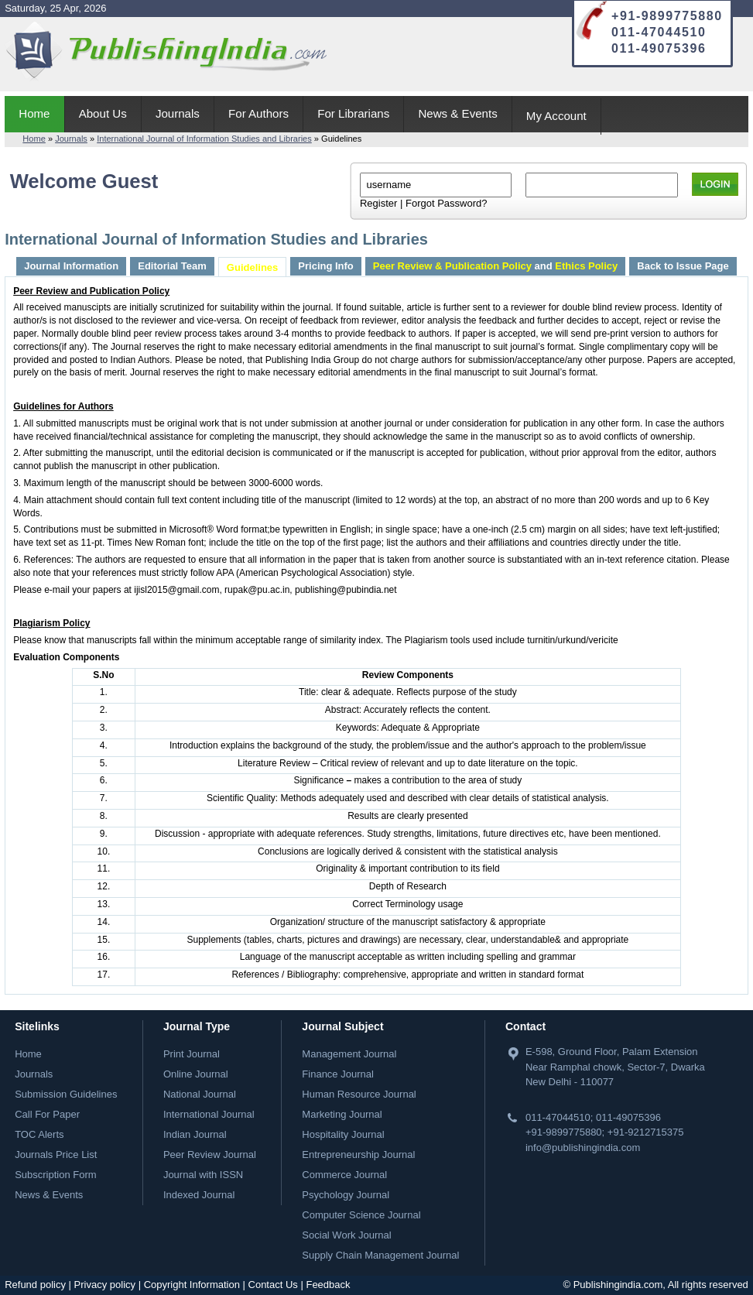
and (495, 266)
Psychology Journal (345, 1195)
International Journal (209, 1114)
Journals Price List (56, 1154)
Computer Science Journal (361, 1215)
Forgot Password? (447, 203)
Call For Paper (47, 1114)
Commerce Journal (344, 1174)
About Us (103, 113)
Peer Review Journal (209, 1154)
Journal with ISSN (203, 1174)
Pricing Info (326, 266)
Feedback (328, 1284)
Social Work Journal (346, 1235)
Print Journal (191, 1054)
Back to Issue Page (683, 266)
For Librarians (353, 113)
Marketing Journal (342, 1114)
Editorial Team (172, 266)
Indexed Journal (199, 1195)
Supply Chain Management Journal (380, 1255)
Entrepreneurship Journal (358, 1154)
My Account (556, 115)
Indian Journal (195, 1134)
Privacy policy (104, 1284)
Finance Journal (338, 1074)
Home (34, 113)
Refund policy (35, 1284)
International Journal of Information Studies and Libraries (204, 138)
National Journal (199, 1094)
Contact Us (273, 1284)
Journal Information (71, 266)
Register (378, 203)
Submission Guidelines (66, 1094)
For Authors (258, 113)
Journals (178, 113)
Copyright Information (192, 1284)
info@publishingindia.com (582, 1147)
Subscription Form (55, 1174)
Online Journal (195, 1074)
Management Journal (349, 1054)
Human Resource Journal (359, 1094)
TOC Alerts (39, 1134)
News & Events (457, 113)
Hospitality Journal (343, 1134)
